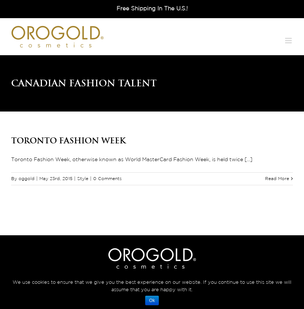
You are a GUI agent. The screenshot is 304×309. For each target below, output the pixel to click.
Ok (152, 300)
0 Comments (107, 179)
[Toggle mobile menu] (289, 40)
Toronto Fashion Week (68, 140)
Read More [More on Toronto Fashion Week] (277, 179)
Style (82, 179)
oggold (27, 179)
